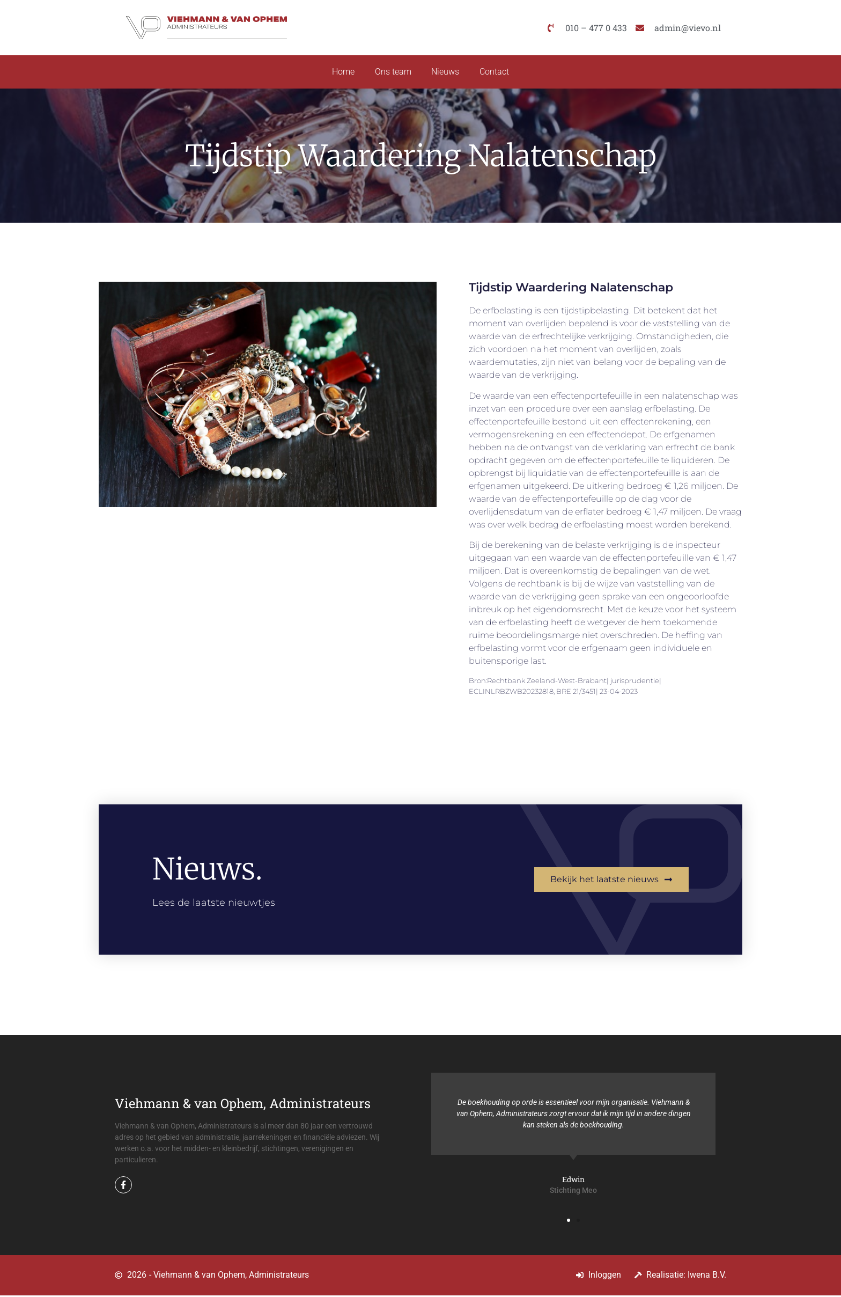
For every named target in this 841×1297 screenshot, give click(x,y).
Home (341, 73)
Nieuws (446, 73)
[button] (568, 1221)
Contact (496, 73)
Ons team (392, 73)
